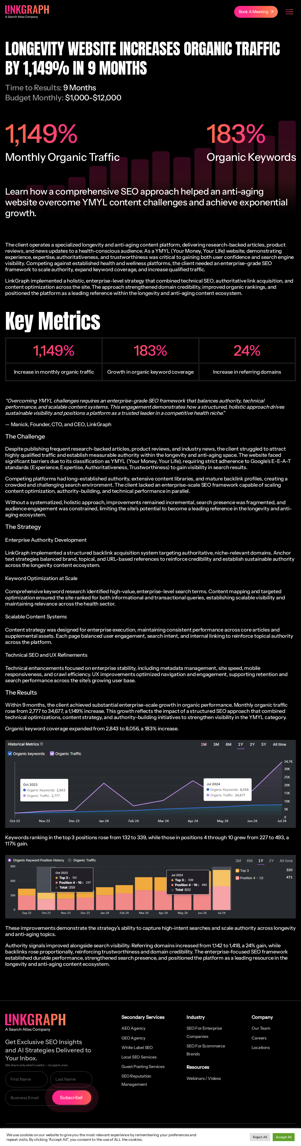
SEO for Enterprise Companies (204, 1032)
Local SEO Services (138, 1057)
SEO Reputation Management (136, 1080)
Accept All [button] (283, 1137)
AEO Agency (133, 1028)
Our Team (261, 1028)
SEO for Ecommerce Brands (206, 1049)
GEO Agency (133, 1037)
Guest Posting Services (143, 1066)
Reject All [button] (260, 1137)
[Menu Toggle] (289, 11)
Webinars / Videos (204, 1078)
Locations (261, 1047)
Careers (259, 1037)
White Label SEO (137, 1047)
